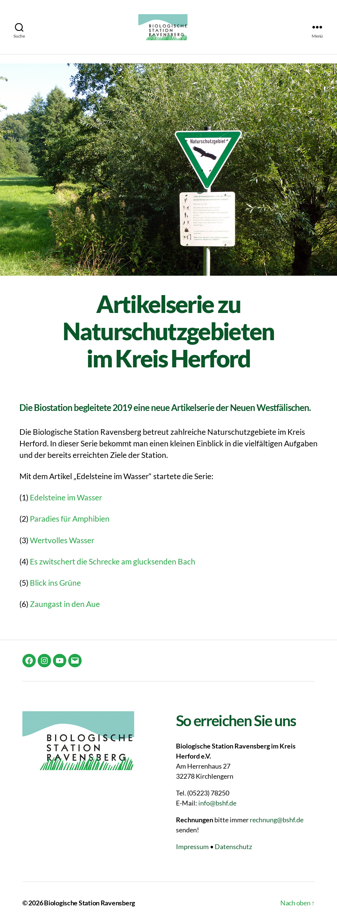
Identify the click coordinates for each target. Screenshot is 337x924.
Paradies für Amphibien (70, 518)
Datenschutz (233, 846)
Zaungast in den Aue (65, 603)
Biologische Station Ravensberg (89, 903)
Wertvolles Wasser (62, 540)
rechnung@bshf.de (276, 820)
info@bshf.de (217, 803)
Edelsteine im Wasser (66, 497)
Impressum (192, 846)
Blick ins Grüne (55, 582)
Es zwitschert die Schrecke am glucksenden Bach (112, 561)
